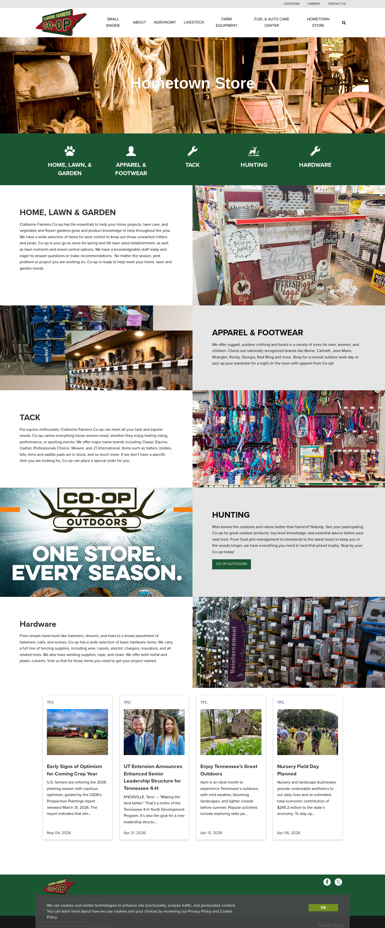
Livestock (194, 22)
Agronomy (165, 22)
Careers (313, 4)
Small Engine (113, 22)
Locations (291, 4)
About (139, 22)
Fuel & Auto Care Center (271, 22)
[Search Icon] (344, 22)
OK (323, 907)
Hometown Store (318, 22)
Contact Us (337, 4)
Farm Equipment (226, 22)
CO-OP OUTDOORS (231, 564)
